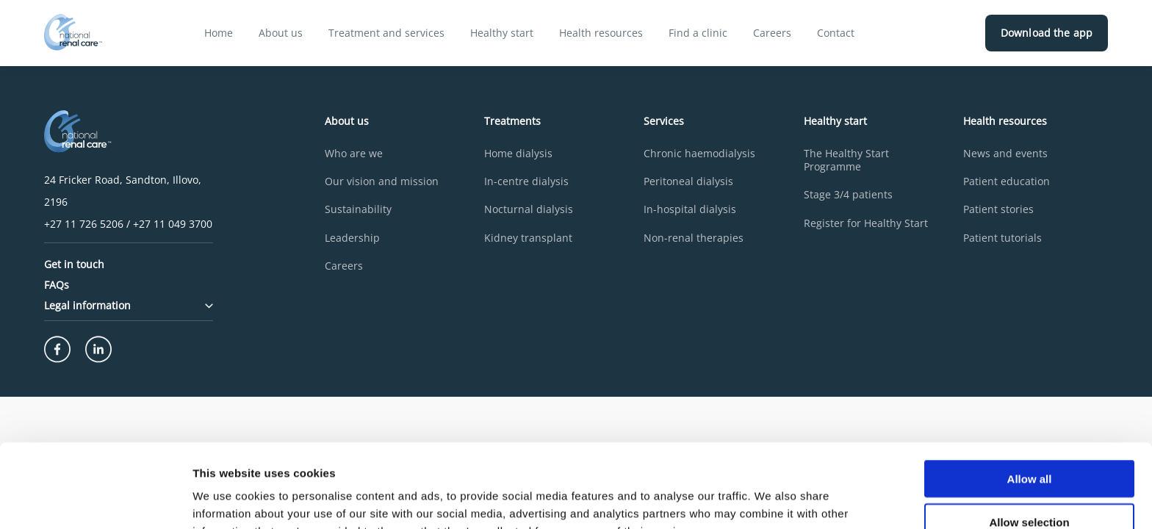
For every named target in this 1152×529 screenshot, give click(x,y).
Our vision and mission (382, 181)
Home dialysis (518, 153)
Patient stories (998, 209)
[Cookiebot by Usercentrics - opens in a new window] (95, 500)
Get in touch (74, 264)
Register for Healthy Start (866, 223)
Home (218, 33)
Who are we (354, 153)
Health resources (601, 33)
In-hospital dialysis (690, 209)
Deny (1029, 486)
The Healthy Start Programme (846, 160)
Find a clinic (698, 33)
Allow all (1029, 400)
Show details (771, 500)
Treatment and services (386, 33)
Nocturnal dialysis (528, 209)
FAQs (56, 285)
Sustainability (358, 209)
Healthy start (501, 33)
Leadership (352, 238)
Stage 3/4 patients (848, 194)
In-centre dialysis (526, 181)
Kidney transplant (528, 238)
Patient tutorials (1002, 238)
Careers (772, 33)
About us (281, 33)
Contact (835, 33)
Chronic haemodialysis (699, 153)
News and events (1005, 153)
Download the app (1047, 33)
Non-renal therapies (694, 238)
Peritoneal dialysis (688, 181)
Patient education (1006, 181)
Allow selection (1029, 443)
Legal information (128, 305)
